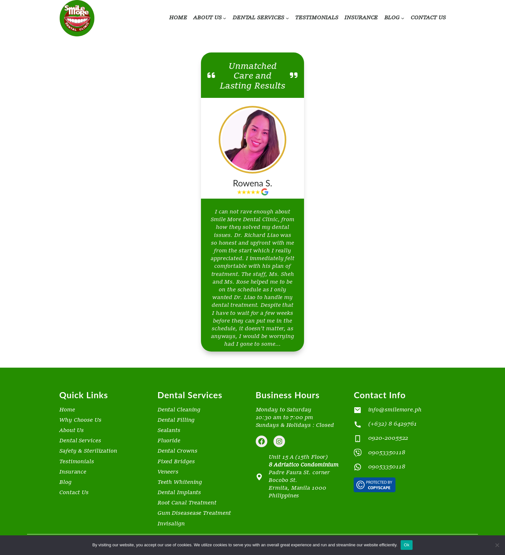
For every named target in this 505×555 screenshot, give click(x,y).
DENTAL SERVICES (258, 18)
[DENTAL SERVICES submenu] (287, 18)
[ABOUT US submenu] (224, 18)
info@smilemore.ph (395, 410)
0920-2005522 (388, 438)
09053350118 (386, 453)
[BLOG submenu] (402, 18)
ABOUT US (207, 18)
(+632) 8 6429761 (392, 424)
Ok (406, 544)
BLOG (392, 18)
